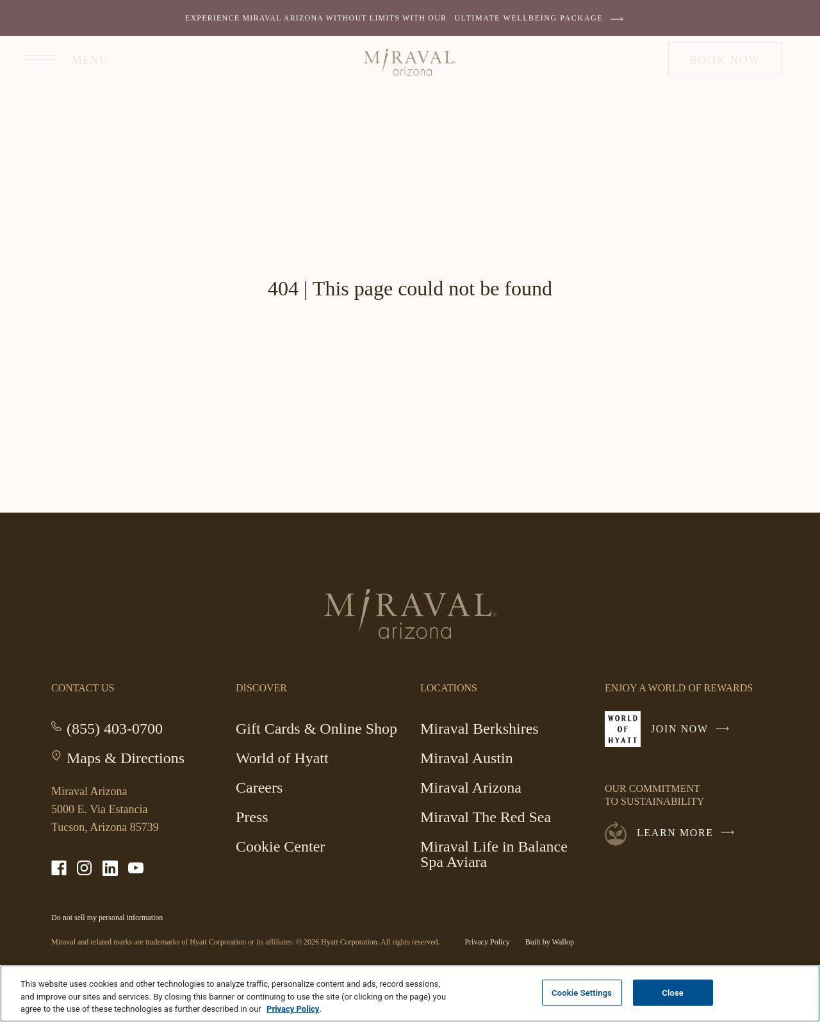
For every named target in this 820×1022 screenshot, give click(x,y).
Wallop (563, 941)
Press (252, 817)
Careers (259, 787)
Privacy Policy (486, 941)
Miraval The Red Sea (485, 817)
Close (673, 992)
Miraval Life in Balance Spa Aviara (494, 854)
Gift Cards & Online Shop (316, 730)
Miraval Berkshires (479, 730)
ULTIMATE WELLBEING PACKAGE (542, 18)
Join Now (693, 734)
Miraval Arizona (470, 789)
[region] (410, 993)
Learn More (689, 833)
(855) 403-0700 (115, 728)
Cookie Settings (582, 992)
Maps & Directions (125, 758)
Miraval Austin (466, 758)
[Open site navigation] (60, 59)
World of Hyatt (282, 758)
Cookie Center (280, 846)
